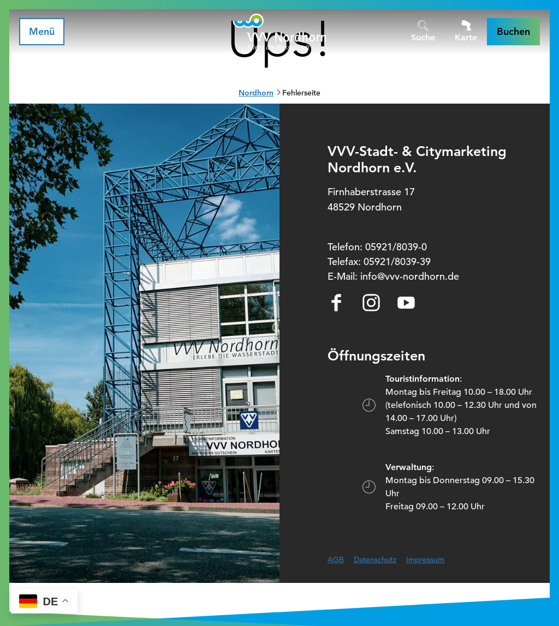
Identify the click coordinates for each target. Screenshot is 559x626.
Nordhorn (256, 93)
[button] (513, 31)
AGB (336, 559)
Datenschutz (375, 559)
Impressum (425, 559)
